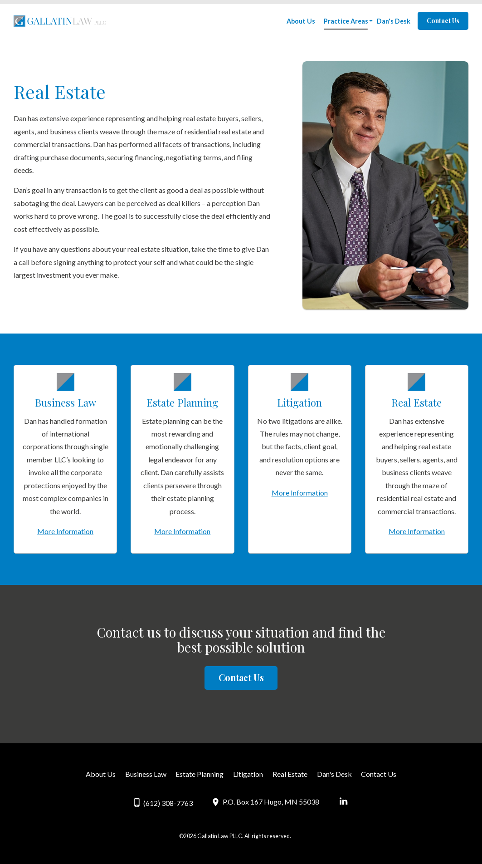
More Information (65, 531)
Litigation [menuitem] (248, 774)
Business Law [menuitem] (145, 774)
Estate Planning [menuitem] (199, 774)
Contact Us (443, 20)
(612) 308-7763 (163, 802)
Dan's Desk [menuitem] (393, 21)
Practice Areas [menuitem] (346, 21)
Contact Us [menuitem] (378, 774)
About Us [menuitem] (301, 21)
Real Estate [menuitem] (290, 774)
